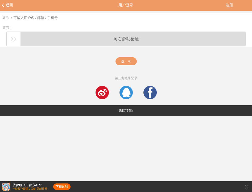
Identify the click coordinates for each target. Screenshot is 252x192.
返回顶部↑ (126, 111)
